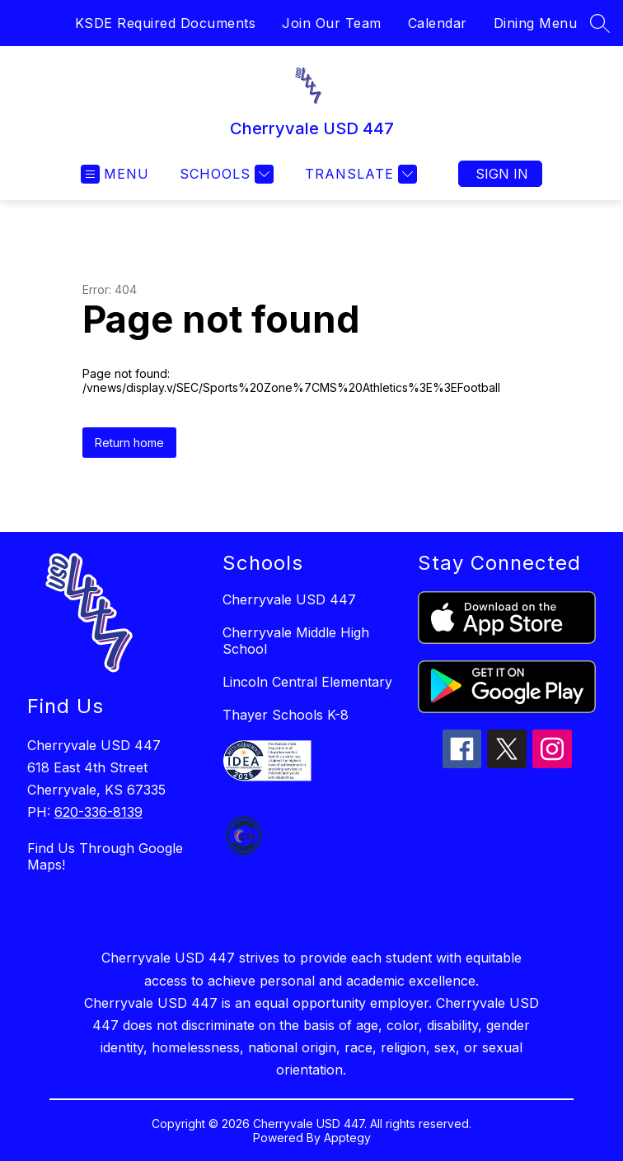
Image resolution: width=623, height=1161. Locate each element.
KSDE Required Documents (165, 23)
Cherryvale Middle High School (295, 640)
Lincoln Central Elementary (307, 682)
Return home (129, 443)
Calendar (437, 23)
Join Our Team (332, 23)
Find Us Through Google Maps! (105, 856)
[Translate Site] (359, 174)
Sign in (501, 174)
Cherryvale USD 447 (289, 599)
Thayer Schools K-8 (285, 714)
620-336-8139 (98, 812)
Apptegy (347, 1138)
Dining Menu (536, 23)
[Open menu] (115, 174)
